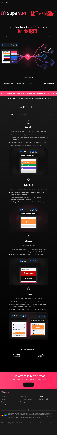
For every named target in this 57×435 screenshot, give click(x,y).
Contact (3, 405)
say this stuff (19, 98)
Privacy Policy (40, 422)
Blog (2, 402)
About (3, 399)
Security (22, 402)
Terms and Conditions (51, 422)
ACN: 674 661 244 (17, 422)
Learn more (28, 384)
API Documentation (26, 399)
